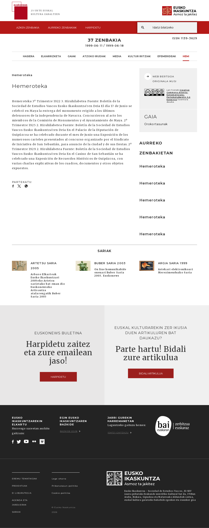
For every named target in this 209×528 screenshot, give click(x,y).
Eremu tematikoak (24, 478)
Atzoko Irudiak (94, 56)
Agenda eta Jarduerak (19, 502)
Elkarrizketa (51, 56)
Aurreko (62, 27)
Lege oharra (59, 478)
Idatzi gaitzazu (120, 432)
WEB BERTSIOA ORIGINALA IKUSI (160, 78)
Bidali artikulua (151, 373)
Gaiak (72, 56)
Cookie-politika (61, 493)
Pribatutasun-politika (65, 486)
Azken (27, 27)
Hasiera (28, 56)
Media (117, 56)
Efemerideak (166, 56)
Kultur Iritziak (139, 56)
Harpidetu (93, 27)
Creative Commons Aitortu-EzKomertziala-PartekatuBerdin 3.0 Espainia (178, 95)
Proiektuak (19, 486)
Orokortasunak (156, 124)
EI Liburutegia (21, 493)
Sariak (16, 512)
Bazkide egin (70, 431)
